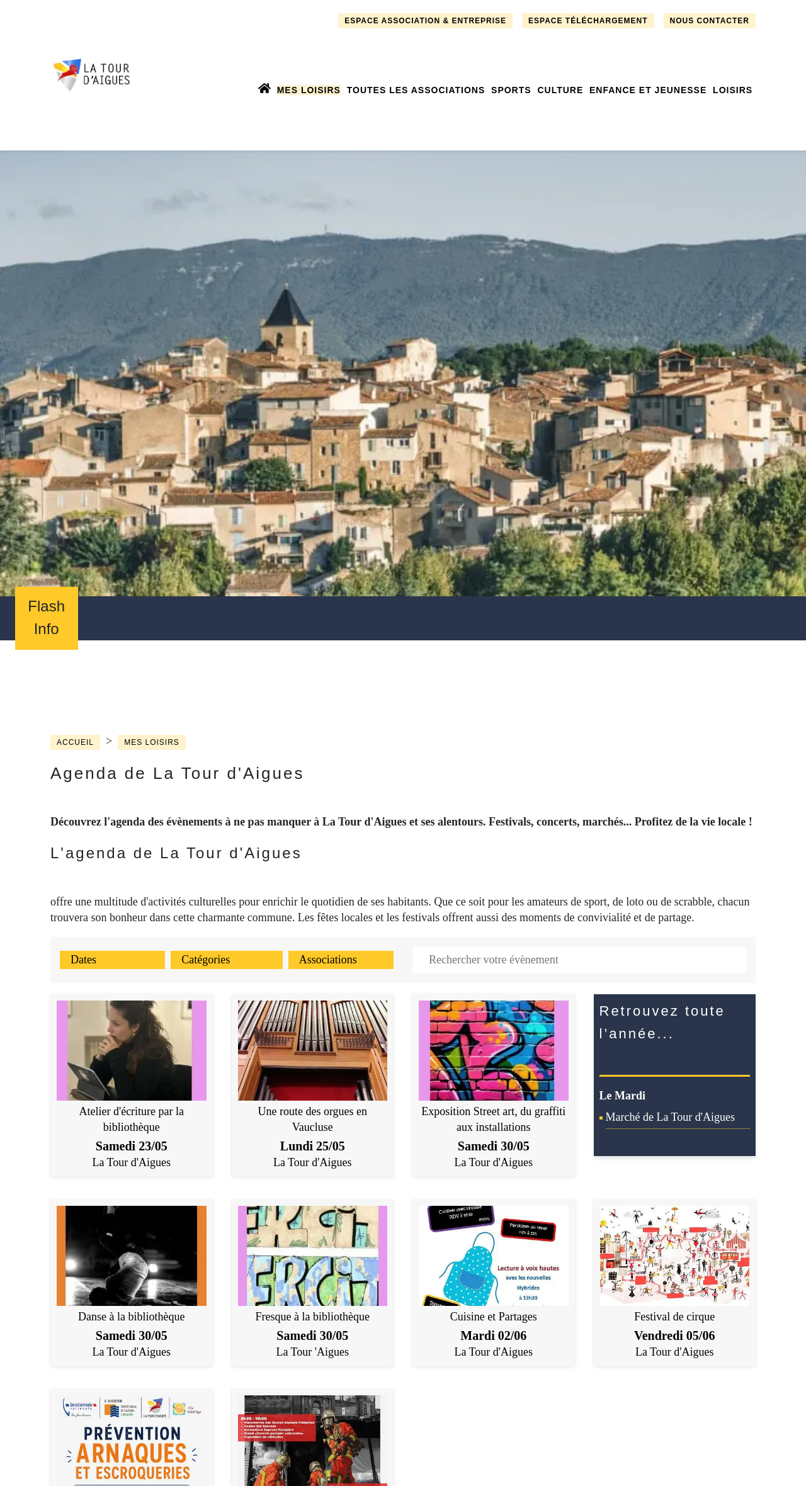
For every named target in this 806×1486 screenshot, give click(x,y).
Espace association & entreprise (425, 20)
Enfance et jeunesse (648, 90)
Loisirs (732, 90)
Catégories (205, 959)
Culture (560, 90)
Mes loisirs (309, 90)
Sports (511, 90)
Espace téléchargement (587, 20)
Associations (328, 959)
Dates (83, 959)
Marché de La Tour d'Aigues (670, 1117)
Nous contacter (709, 20)
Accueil (75, 742)
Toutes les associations (416, 90)
